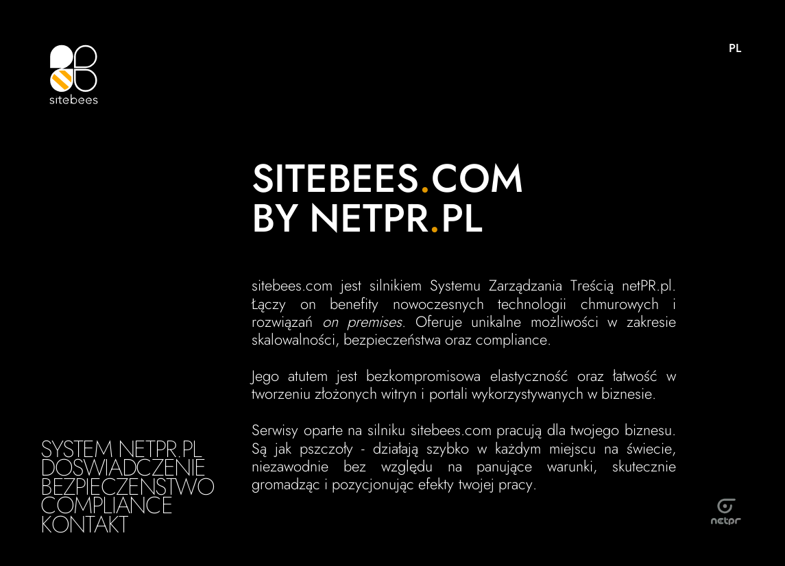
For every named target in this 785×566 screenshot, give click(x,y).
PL (735, 48)
